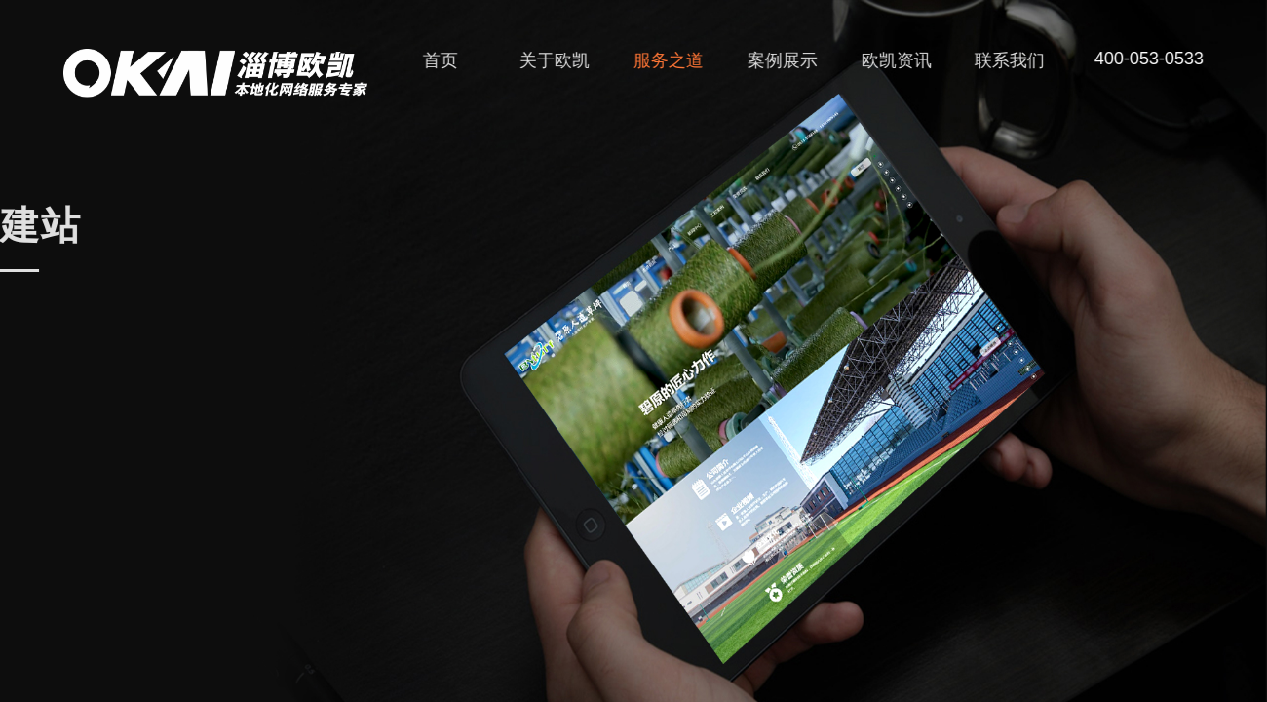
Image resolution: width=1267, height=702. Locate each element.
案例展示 (788, 60)
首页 (446, 60)
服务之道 (674, 60)
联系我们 (1016, 60)
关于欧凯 (560, 60)
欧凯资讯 (902, 60)
